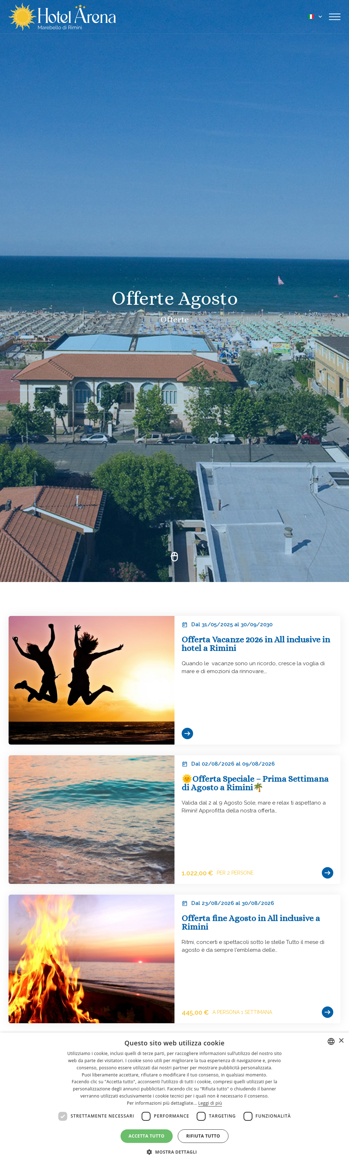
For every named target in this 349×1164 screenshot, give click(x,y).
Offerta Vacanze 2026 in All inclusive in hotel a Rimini (256, 643)
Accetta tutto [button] (146, 1136)
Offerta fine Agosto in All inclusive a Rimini (251, 922)
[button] (174, 1151)
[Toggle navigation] (334, 17)
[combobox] (331, 1041)
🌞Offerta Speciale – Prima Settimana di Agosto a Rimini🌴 (255, 783)
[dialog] (174, 1098)
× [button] (341, 1041)
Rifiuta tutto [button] (203, 1136)
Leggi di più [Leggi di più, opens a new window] (210, 1103)
